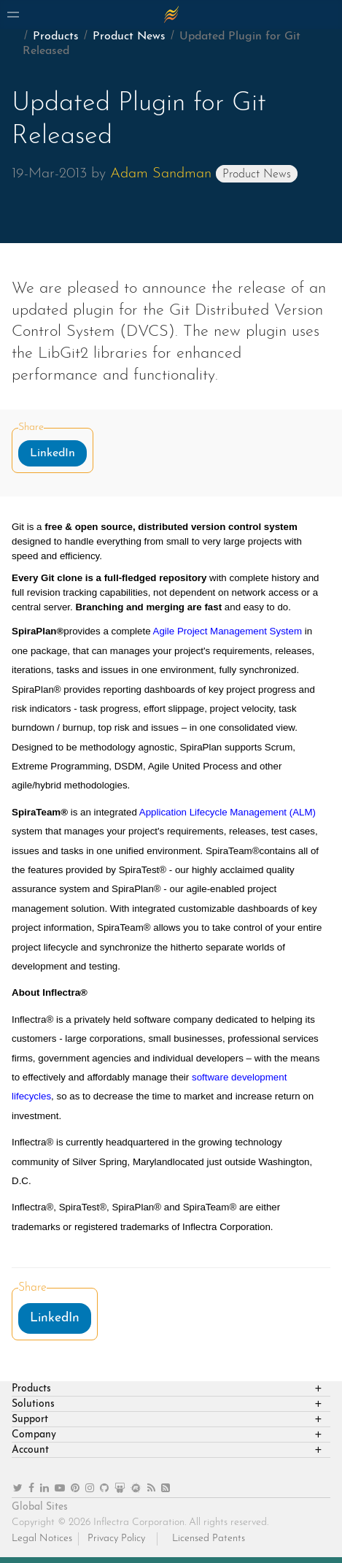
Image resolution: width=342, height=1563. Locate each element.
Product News (129, 36)
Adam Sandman (160, 173)
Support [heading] (30, 1419)
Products (56, 36)
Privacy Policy (116, 1538)
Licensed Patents (208, 1538)
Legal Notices (42, 1538)
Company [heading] (34, 1434)
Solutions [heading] (33, 1404)
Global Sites (40, 1507)
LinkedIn (52, 453)
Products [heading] (31, 1388)
